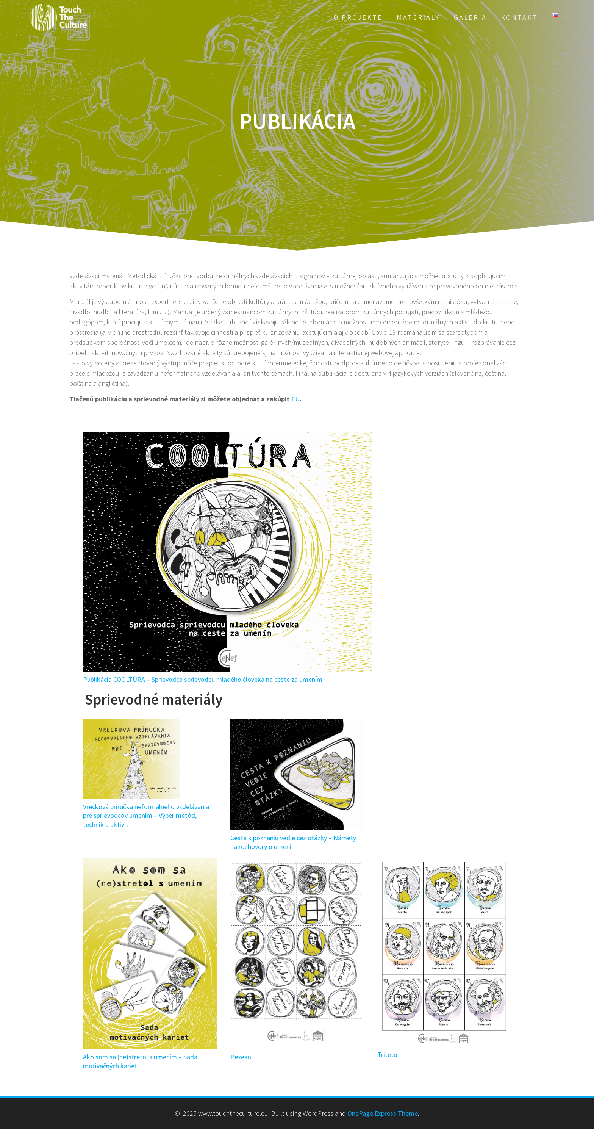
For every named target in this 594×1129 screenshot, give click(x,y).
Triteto (387, 1054)
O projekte (358, 17)
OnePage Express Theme (382, 1113)
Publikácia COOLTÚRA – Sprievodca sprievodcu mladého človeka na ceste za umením (202, 679)
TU (295, 399)
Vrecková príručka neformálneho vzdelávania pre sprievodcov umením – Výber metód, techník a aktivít (146, 815)
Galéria (470, 17)
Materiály (418, 17)
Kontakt (519, 17)
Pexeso (240, 1056)
